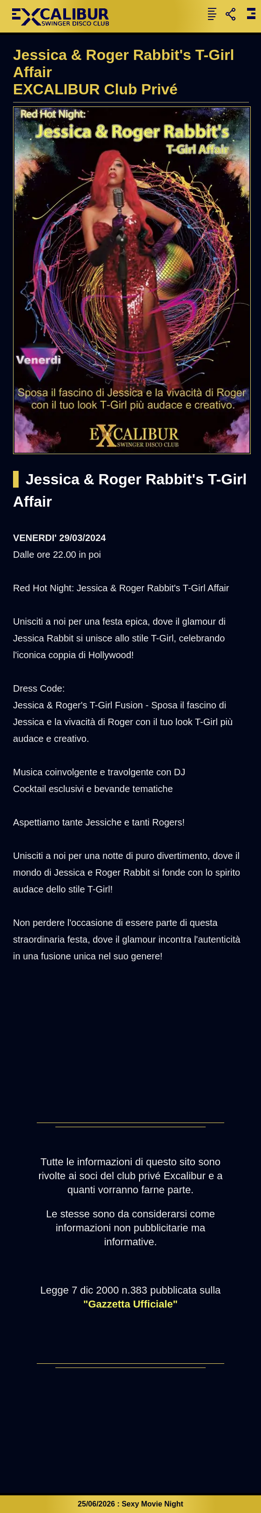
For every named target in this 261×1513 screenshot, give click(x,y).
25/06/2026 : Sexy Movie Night (130, 1504)
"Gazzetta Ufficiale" (130, 1304)
